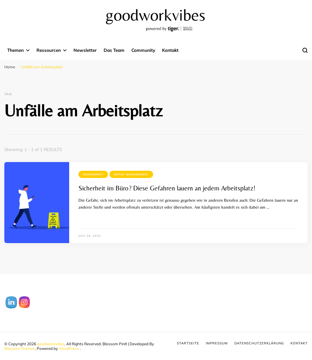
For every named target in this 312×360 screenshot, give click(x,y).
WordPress (69, 348)
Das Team (114, 50)
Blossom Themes (19, 348)
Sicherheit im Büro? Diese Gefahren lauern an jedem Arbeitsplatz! (167, 188)
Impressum (217, 343)
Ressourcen (48, 50)
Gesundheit (93, 174)
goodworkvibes (51, 343)
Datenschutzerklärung (259, 343)
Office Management (131, 174)
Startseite (188, 343)
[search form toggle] (305, 50)
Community (143, 50)
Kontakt (170, 50)
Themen (15, 50)
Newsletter (85, 50)
